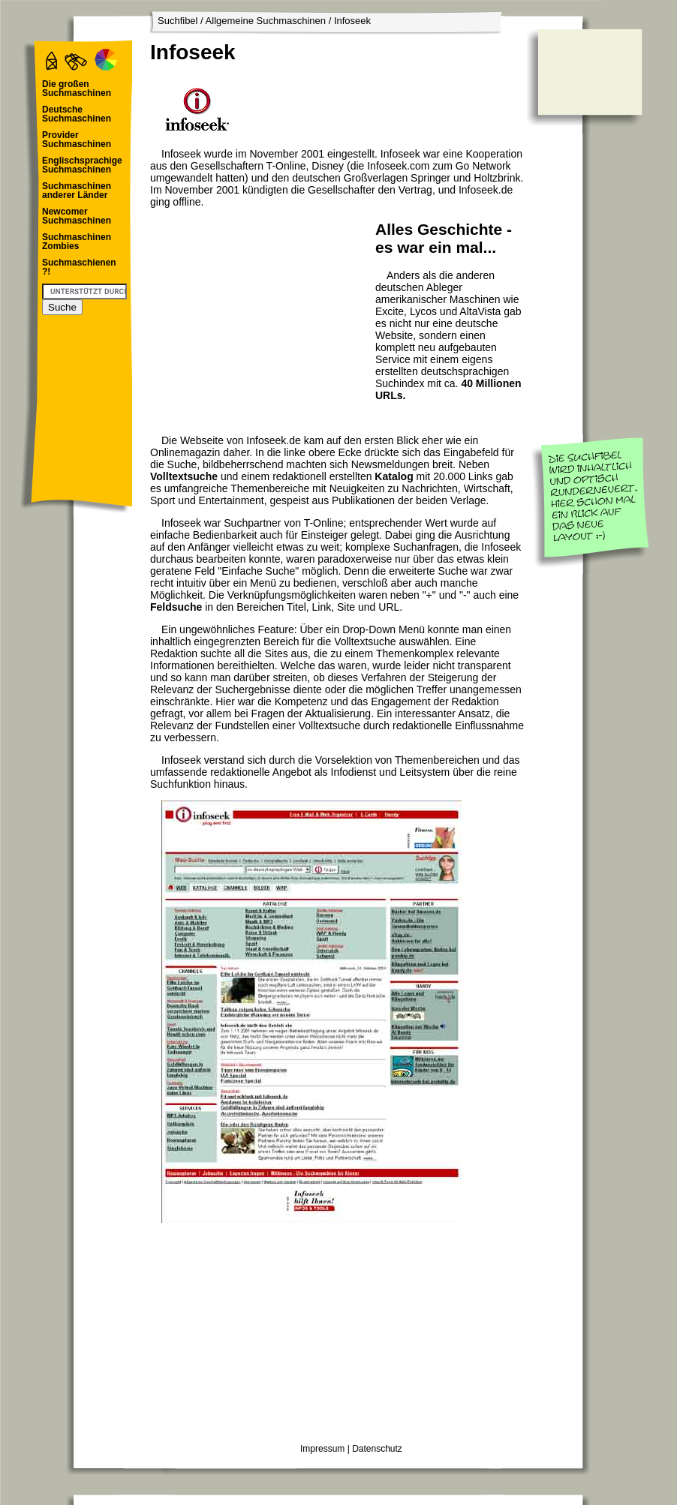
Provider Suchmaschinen (76, 139)
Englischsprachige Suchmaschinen (82, 165)
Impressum (322, 1448)
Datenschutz (377, 1448)
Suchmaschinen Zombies (76, 241)
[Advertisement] (259, 312)
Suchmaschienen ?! (79, 267)
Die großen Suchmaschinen (76, 88)
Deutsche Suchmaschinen (76, 114)
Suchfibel (177, 20)
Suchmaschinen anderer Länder (76, 190)
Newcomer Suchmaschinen (76, 216)
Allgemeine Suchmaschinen (266, 20)
